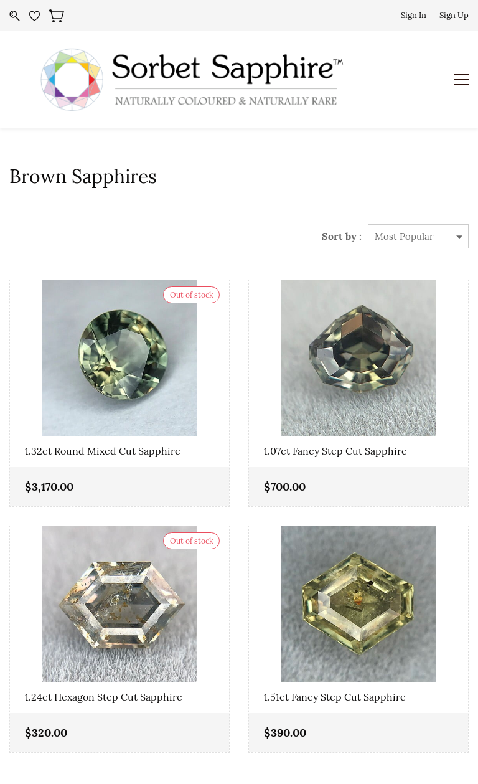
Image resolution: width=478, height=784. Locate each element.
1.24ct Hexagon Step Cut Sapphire (103, 697)
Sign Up (454, 15)
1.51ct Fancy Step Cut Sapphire (335, 697)
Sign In (413, 15)
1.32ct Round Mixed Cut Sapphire (102, 451)
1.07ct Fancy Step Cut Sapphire (335, 451)
